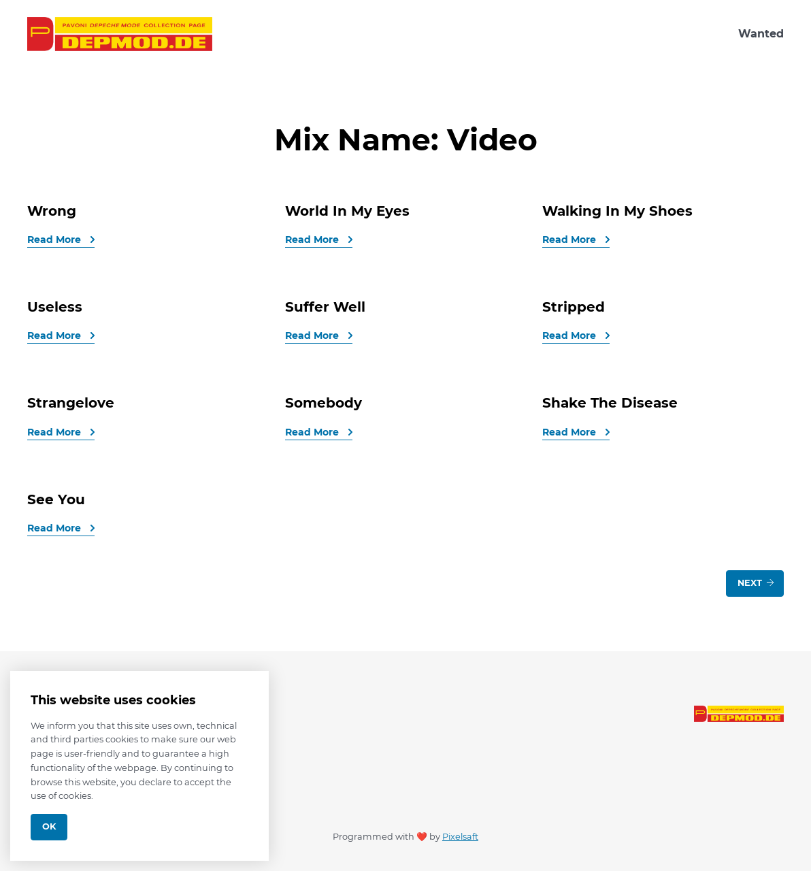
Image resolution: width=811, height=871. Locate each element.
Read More (55, 239)
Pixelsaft (460, 837)
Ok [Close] (49, 826)
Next (757, 582)
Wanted (761, 33)
